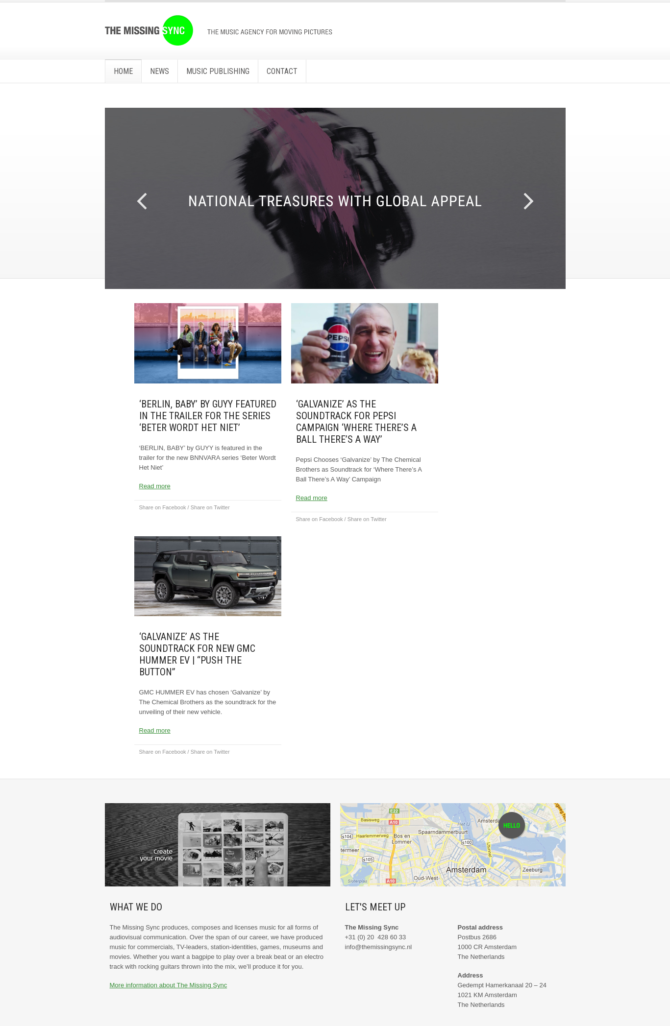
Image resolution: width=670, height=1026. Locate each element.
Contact (282, 71)
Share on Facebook (162, 507)
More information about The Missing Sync (168, 985)
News (159, 71)
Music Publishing (217, 71)
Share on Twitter (210, 507)
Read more (155, 486)
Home (123, 71)
